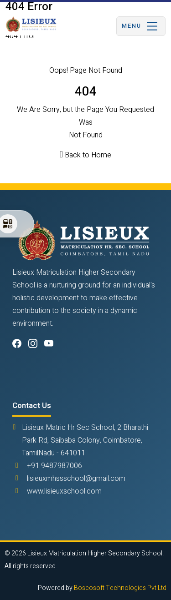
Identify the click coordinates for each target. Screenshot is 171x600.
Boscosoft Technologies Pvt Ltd (120, 588)
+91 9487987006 (54, 465)
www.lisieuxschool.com (64, 491)
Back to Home (88, 155)
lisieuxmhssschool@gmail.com (76, 478)
